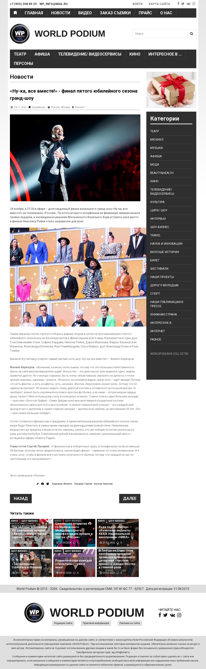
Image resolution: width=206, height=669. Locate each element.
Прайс (145, 13)
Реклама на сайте (130, 623)
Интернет (157, 331)
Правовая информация (96, 623)
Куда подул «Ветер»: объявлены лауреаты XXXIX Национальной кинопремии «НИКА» (114, 532)
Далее (129, 498)
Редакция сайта (63, 623)
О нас (166, 13)
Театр (20, 54)
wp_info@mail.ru (121, 652)
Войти (137, 4)
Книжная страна (163, 314)
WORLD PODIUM (70, 34)
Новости (60, 13)
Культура (157, 202)
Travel (155, 235)
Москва (65, 107)
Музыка (156, 148)
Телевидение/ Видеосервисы (89, 54)
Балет (154, 260)
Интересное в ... (165, 54)
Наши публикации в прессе (166, 304)
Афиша (42, 54)
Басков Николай (103, 483)
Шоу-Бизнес (39, 107)
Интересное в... (161, 323)
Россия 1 (80, 107)
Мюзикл (156, 139)
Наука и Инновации (166, 243)
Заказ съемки (115, 13)
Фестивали (159, 268)
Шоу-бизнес (159, 227)
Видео (85, 13)
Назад (21, 498)
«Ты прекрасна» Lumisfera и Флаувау (27, 565)
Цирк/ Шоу (158, 210)
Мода (154, 164)
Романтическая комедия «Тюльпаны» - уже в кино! (73, 564)
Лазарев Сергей (83, 483)
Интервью (158, 218)
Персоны (23, 63)
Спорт (155, 293)
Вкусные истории (164, 252)
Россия (55, 107)
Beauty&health (161, 173)
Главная (34, 13)
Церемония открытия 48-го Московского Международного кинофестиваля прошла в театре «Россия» (74, 530)
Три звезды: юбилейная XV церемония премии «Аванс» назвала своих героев (29, 532)
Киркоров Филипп (62, 483)
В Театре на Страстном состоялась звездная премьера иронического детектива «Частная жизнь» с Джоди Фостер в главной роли (117, 559)
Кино (134, 54)
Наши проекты (162, 277)
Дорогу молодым (164, 285)
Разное (155, 339)
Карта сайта (159, 4)
